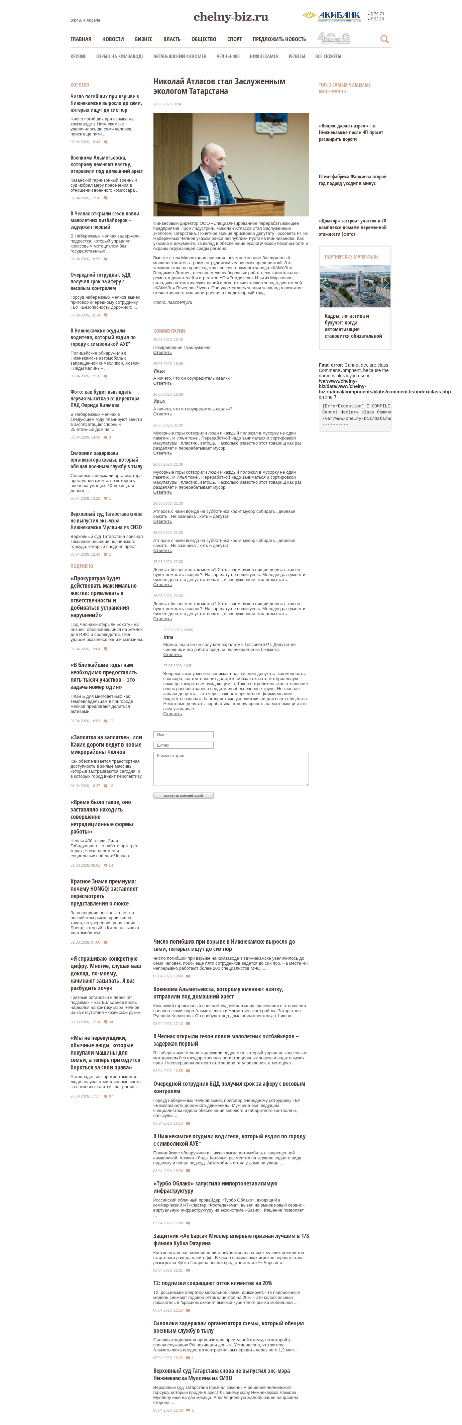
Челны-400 (228, 56)
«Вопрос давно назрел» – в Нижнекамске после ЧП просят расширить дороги (351, 132)
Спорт (234, 39)
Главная (81, 39)
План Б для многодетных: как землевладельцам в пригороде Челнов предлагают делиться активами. (102, 704)
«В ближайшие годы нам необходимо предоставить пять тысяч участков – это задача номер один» (104, 676)
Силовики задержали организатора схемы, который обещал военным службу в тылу (106, 459)
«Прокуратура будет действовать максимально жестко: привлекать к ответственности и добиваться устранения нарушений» (104, 596)
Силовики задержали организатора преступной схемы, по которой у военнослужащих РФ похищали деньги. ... (106, 483)
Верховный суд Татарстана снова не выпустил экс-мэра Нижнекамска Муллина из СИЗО (106, 520)
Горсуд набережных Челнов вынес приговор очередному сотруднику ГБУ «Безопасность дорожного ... (105, 302)
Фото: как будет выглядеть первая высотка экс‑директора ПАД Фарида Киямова (105, 398)
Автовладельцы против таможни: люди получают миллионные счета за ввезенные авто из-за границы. (106, 1081)
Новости (113, 39)
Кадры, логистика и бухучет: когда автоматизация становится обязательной (353, 326)
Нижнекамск (264, 56)
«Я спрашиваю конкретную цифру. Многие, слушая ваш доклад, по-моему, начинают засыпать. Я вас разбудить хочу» (106, 973)
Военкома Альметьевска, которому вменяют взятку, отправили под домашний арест (107, 164)
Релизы (297, 56)
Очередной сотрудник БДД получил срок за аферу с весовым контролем (101, 281)
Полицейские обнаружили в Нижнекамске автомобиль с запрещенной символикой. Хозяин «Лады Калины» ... (105, 361)
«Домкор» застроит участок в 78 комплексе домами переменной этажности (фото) (352, 227)
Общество (204, 39)
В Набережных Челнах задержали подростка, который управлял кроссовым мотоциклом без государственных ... (105, 243)
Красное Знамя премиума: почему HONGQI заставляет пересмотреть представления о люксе (104, 892)
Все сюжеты (328, 56)
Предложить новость (279, 39)
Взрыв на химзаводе (119, 56)
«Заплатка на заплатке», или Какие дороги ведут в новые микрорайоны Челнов (106, 744)
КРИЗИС (78, 56)
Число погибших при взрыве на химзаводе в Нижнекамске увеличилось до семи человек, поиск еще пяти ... (102, 126)
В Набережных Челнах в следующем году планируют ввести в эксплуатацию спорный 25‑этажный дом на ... (106, 422)
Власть (172, 39)
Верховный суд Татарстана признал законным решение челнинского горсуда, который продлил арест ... (107, 541)
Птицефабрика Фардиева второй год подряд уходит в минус (352, 179)
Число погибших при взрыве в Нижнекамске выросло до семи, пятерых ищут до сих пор (106, 103)
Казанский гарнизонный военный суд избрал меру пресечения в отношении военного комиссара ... (105, 185)
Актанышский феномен (180, 56)
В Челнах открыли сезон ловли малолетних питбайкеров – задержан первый (105, 220)
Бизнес (143, 39)
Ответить (162, 352)
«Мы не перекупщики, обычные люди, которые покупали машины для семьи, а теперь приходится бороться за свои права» (105, 1052)
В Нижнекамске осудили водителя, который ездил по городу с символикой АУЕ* (103, 337)
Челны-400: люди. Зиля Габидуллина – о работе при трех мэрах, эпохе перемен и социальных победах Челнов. (104, 848)
